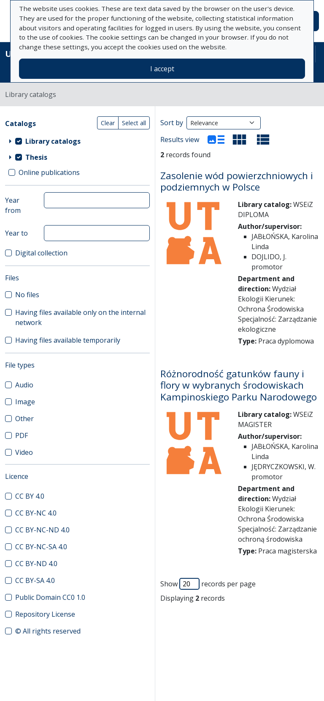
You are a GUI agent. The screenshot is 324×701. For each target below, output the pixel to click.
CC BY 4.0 (29, 496)
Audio (24, 384)
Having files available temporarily (67, 340)
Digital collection (41, 253)
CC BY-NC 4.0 (36, 513)
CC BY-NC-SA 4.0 (41, 546)
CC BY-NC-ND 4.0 (42, 529)
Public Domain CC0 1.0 (50, 597)
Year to (16, 233)
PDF (21, 435)
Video (24, 452)
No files (27, 294)
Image (25, 401)
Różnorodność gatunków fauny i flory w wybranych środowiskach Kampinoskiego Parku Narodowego (238, 385)
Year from (13, 205)
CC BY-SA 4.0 (35, 580)
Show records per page (208, 584)
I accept (162, 68)
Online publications (49, 172)
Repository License (45, 614)
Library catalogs (53, 141)
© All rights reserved (48, 631)
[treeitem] (77, 141)
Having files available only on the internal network (80, 317)
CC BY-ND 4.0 (36, 563)
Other (24, 418)
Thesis (36, 157)
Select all (134, 123)
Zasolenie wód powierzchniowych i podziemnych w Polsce (236, 181)
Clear (108, 123)
